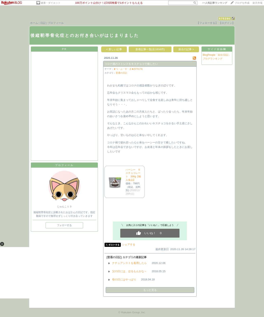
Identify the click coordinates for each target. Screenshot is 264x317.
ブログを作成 (242, 2)
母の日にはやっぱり (124, 279)
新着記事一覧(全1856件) (150, 49)
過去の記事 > (186, 49)
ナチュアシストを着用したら (129, 263)
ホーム (34, 22)
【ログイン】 (227, 22)
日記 (43, 22)
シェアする (128, 244)
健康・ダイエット (50, 2)
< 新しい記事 (114, 49)
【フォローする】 (207, 22)
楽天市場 (257, 2)
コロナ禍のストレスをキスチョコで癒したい (131, 63)
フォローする (64, 225)
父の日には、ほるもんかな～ (129, 271)
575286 (224, 18)
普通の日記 (121, 73)
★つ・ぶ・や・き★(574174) (128, 69)
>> (214, 2)
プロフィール (56, 22)
